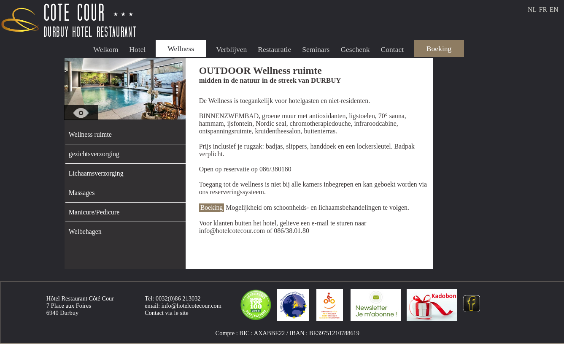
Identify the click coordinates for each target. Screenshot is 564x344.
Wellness (180, 48)
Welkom (105, 49)
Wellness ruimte (90, 134)
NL (532, 9)
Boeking (438, 48)
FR (543, 9)
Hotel (137, 49)
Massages (82, 192)
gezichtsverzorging (94, 153)
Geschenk (355, 49)
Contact (392, 49)
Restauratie (274, 49)
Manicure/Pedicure (94, 212)
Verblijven (231, 49)
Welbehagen (85, 231)
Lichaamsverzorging (96, 173)
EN (554, 9)
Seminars (315, 49)
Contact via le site (167, 312)
